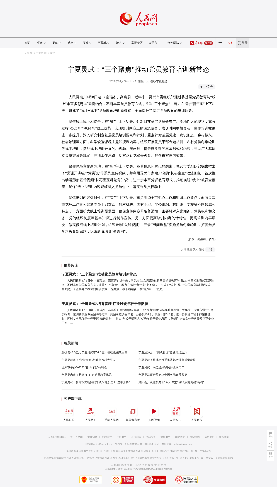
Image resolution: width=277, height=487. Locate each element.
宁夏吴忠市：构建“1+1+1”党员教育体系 (87, 374)
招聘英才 (107, 437)
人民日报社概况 (56, 437)
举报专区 (137, 42)
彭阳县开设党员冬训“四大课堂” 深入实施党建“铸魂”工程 (174, 382)
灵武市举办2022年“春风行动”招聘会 (84, 367)
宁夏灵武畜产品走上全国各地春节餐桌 (162, 374)
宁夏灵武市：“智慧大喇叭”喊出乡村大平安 (89, 359)
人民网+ (90, 413)
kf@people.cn (105, 444)
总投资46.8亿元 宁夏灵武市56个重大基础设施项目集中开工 (99, 352)
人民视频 (154, 413)
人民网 (28, 53)
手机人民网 (111, 413)
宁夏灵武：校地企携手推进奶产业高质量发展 (167, 359)
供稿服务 (151, 437)
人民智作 (196, 413)
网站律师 (195, 437)
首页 (27, 42)
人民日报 (69, 413)
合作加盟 (136, 437)
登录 (244, 42)
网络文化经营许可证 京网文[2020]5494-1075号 (112, 458)
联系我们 (224, 437)
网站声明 (180, 437)
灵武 (52, 53)
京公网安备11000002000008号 (217, 458)
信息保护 (209, 437)
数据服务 (166, 437)
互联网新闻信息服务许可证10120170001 (88, 451)
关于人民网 (76, 437)
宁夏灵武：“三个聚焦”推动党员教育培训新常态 (99, 274)
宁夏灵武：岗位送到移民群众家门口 (161, 367)
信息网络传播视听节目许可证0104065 (64, 458)
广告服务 (121, 437)
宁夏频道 (41, 53)
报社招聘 (92, 437)
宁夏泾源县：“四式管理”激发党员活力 (162, 352)
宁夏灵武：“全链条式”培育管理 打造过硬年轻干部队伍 (105, 304)
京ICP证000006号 (189, 458)
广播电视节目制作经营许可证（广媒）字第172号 (184, 451)
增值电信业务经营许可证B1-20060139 (133, 451)
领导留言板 (133, 413)
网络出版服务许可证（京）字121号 (158, 458)
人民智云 (175, 413)
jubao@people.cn (183, 444)
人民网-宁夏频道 (157, 81)
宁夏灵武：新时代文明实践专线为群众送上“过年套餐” (96, 382)
